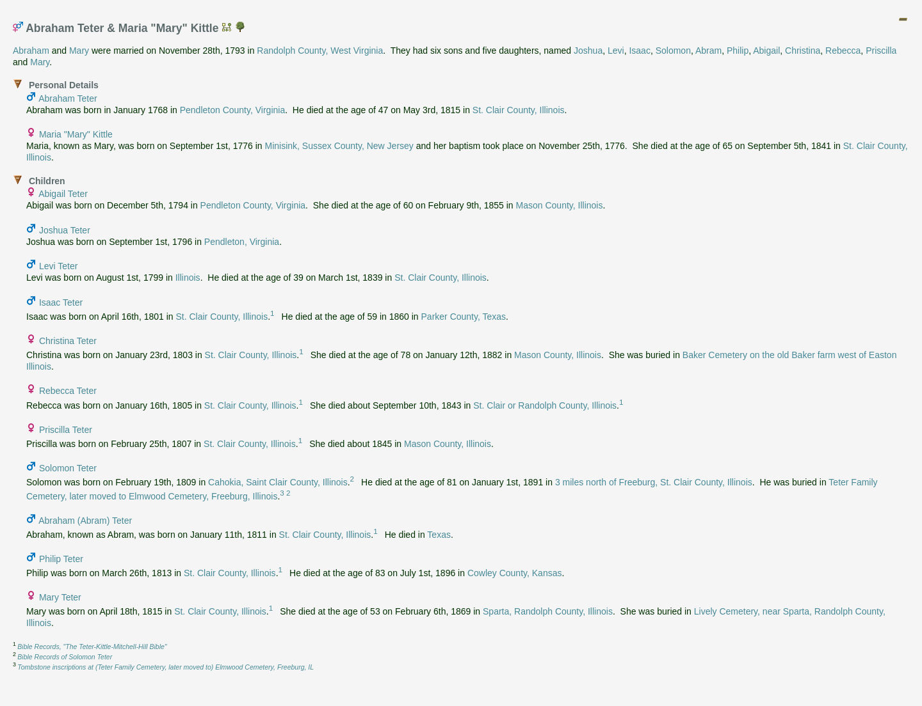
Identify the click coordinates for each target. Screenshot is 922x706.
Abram (708, 50)
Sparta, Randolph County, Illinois (548, 611)
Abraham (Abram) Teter (85, 520)
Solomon (673, 50)
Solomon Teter (68, 468)
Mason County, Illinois (559, 205)
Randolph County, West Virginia (320, 50)
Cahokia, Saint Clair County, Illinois (278, 482)
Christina (802, 50)
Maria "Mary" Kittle (76, 134)
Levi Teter (58, 266)
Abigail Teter (63, 194)
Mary (79, 50)
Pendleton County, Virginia (232, 110)
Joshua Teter (64, 230)
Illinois (187, 277)
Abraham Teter (67, 98)
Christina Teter (68, 341)
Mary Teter (60, 597)
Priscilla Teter (65, 430)
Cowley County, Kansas (514, 573)
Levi (616, 50)
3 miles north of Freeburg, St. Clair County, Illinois (653, 482)
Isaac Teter (61, 302)
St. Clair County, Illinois (519, 110)
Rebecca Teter (68, 391)
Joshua (588, 50)
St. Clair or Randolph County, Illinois (545, 405)
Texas (439, 535)
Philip (737, 50)
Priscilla (881, 50)
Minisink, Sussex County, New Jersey (338, 146)
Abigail (766, 50)
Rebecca (843, 50)
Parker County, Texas (463, 316)
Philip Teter (61, 559)
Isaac (639, 50)
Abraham (31, 50)
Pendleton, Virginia (241, 242)
